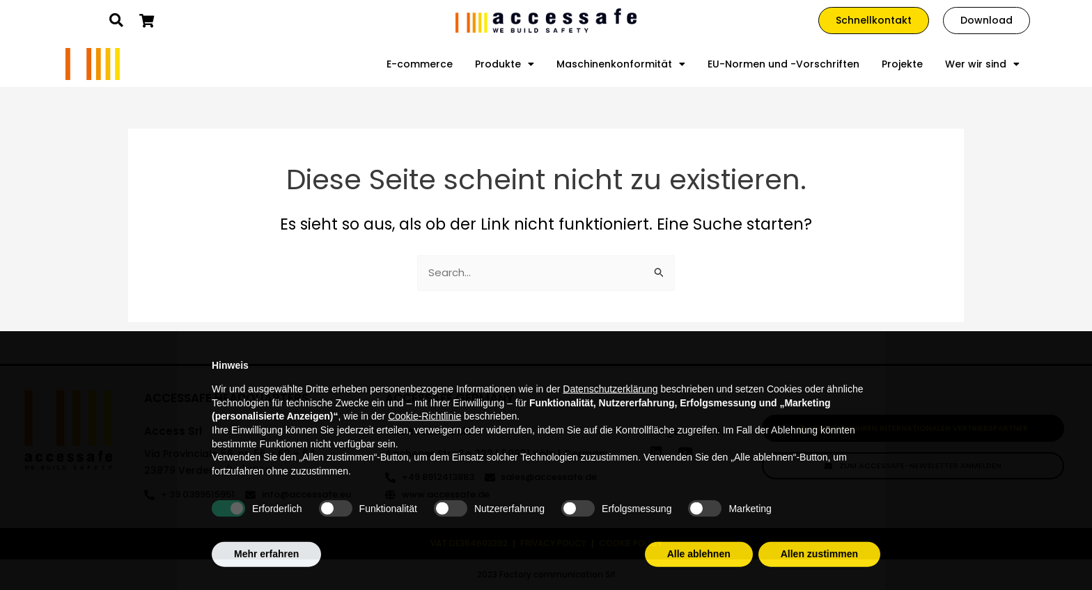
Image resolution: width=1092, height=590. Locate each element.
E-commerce (420, 64)
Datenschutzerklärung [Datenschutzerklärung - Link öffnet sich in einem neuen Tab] (610, 419)
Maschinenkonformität (620, 64)
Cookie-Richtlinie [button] (424, 446)
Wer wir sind (982, 64)
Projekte (902, 64)
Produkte (504, 64)
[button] (115, 20)
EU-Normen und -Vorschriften (783, 64)
